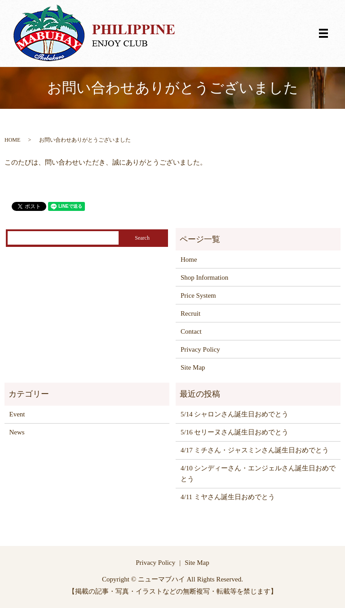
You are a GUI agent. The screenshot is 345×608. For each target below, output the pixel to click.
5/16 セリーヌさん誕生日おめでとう (234, 432)
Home (189, 259)
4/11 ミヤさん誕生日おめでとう (228, 497)
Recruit (190, 313)
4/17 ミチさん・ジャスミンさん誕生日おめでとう (255, 450)
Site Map (193, 367)
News (17, 432)
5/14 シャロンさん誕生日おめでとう (234, 414)
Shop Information (204, 277)
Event (17, 414)
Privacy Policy (200, 349)
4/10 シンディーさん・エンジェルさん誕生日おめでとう (258, 474)
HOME (12, 140)
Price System (198, 295)
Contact (191, 331)
